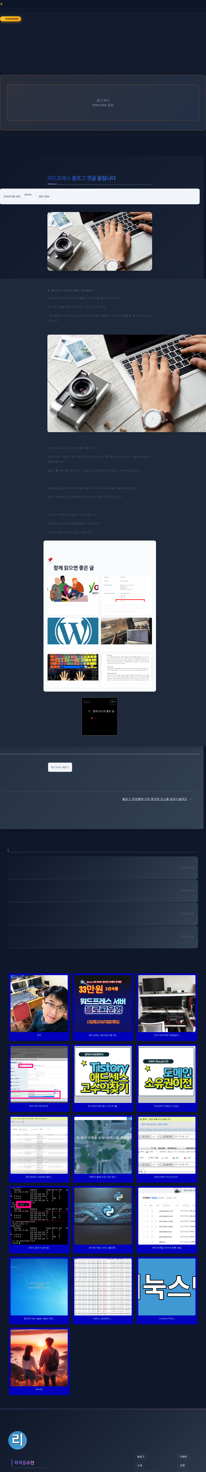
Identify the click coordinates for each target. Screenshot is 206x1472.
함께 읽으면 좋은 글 (102, 714)
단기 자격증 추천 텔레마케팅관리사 (48, 891)
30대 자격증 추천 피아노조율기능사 (49, 937)
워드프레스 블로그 (60, 767)
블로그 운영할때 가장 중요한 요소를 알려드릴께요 (154, 799)
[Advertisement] (103, 48)
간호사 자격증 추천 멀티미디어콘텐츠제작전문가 (62, 914)
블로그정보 (44, 196)
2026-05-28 (187, 867)
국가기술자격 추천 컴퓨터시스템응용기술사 (57, 868)
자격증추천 (26, 1463)
